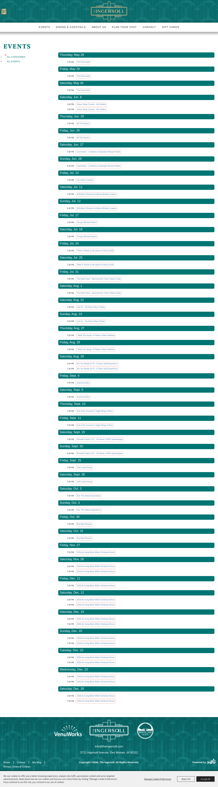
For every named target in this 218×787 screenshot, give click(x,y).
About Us (99, 27)
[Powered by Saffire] (211, 761)
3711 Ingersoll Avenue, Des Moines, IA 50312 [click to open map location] (109, 752)
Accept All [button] (205, 779)
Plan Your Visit (124, 27)
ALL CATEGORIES (16, 57)
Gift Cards (170, 27)
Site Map (36, 762)
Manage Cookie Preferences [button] (157, 779)
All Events (13, 61)
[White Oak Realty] (145, 731)
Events (44, 27)
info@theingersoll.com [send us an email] (109, 746)
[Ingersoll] (109, 731)
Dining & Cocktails (71, 27)
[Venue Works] (68, 730)
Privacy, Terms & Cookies (16, 766)
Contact (149, 27)
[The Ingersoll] (109, 11)
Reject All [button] (186, 779)
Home (6, 762)
